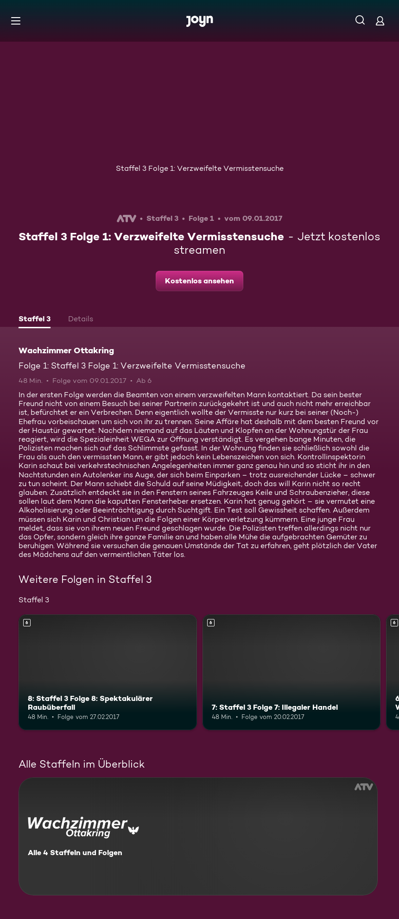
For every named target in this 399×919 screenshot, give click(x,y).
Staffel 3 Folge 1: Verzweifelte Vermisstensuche (200, 168)
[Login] (380, 21)
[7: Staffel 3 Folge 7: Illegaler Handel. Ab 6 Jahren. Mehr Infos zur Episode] (292, 672)
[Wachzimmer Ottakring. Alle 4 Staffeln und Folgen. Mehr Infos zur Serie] (198, 836)
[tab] (34, 320)
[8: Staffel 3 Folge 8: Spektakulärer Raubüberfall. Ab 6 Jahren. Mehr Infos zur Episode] (108, 672)
